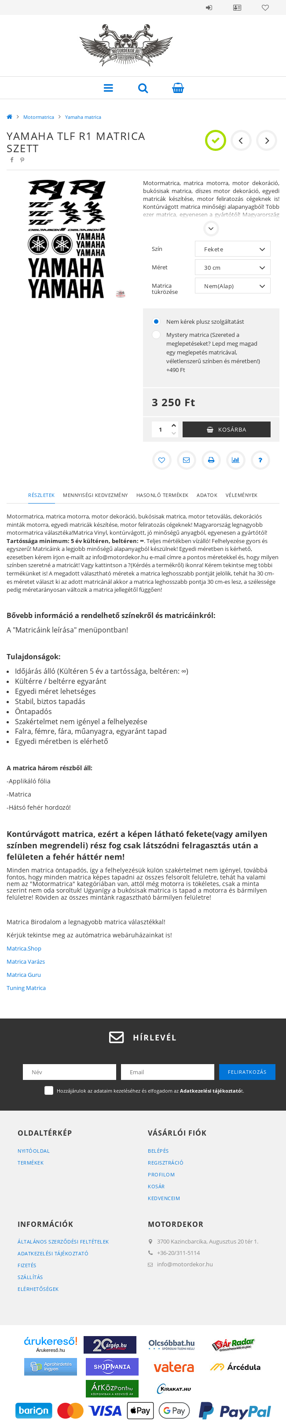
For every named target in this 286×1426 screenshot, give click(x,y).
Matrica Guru (24, 975)
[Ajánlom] (186, 460)
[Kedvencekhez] (162, 460)
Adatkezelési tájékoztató (53, 1253)
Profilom (161, 1174)
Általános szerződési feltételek (63, 1241)
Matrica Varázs (26, 961)
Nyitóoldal (34, 1150)
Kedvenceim (164, 1198)
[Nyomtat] (211, 460)
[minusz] (173, 433)
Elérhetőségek (38, 1289)
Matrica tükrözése (165, 289)
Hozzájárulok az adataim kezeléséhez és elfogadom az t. (150, 1090)
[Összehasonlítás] (236, 460)
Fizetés (27, 1265)
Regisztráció (165, 1162)
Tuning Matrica (26, 988)
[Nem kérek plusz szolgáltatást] (156, 321)
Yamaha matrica (83, 117)
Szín (157, 249)
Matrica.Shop (24, 948)
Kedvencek (265, 7)
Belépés (209, 7)
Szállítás (30, 1277)
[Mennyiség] (160, 429)
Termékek (31, 1162)
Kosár (156, 1186)
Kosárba (232, 429)
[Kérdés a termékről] (260, 460)
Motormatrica (38, 117)
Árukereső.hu (50, 1350)
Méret (160, 267)
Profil (237, 7)
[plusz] (173, 425)
